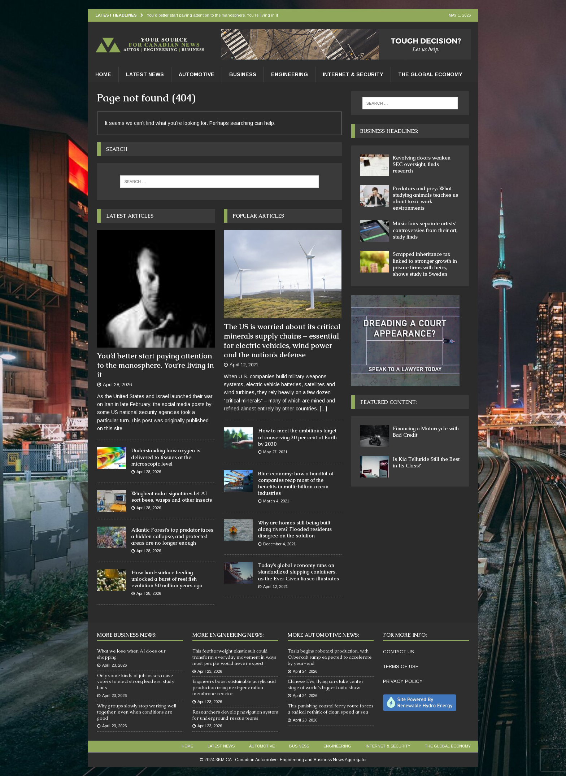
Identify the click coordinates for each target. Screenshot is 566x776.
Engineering (289, 74)
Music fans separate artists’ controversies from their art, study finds (425, 230)
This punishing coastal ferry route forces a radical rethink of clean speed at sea (331, 709)
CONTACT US (398, 651)
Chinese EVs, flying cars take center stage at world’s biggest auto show (325, 684)
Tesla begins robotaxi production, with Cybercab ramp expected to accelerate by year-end (330, 657)
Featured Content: (388, 402)
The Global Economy (430, 74)
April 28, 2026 (117, 384)
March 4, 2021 (276, 501)
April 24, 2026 (305, 671)
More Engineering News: (228, 635)
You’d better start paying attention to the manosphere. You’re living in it (155, 365)
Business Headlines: (389, 131)
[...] (323, 408)
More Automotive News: (323, 635)
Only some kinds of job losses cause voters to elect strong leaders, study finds (135, 681)
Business (242, 74)
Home (103, 74)
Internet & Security (353, 74)
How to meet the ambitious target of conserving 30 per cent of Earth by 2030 (297, 437)
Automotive (196, 74)
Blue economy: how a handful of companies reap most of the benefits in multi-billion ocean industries (296, 483)
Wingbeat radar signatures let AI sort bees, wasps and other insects (171, 496)
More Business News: (126, 635)
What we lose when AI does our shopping (131, 654)
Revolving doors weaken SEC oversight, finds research (421, 164)
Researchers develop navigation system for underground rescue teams (235, 715)
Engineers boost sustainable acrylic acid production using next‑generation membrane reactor (234, 687)
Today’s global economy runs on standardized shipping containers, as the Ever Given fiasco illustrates (298, 571)
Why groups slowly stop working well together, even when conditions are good (136, 712)
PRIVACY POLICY (403, 681)
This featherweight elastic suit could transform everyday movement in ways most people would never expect (234, 657)
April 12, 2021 (244, 364)
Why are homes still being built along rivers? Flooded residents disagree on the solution (295, 529)
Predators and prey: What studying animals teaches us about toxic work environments (425, 198)
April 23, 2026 (114, 665)
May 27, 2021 (275, 452)
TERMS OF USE (400, 666)
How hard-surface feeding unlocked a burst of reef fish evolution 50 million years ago (167, 579)
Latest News (145, 74)
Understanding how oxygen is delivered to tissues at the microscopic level (165, 457)
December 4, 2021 (279, 544)
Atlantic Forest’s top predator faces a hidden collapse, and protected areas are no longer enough (172, 536)
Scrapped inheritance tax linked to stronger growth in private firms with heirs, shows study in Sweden (425, 264)
